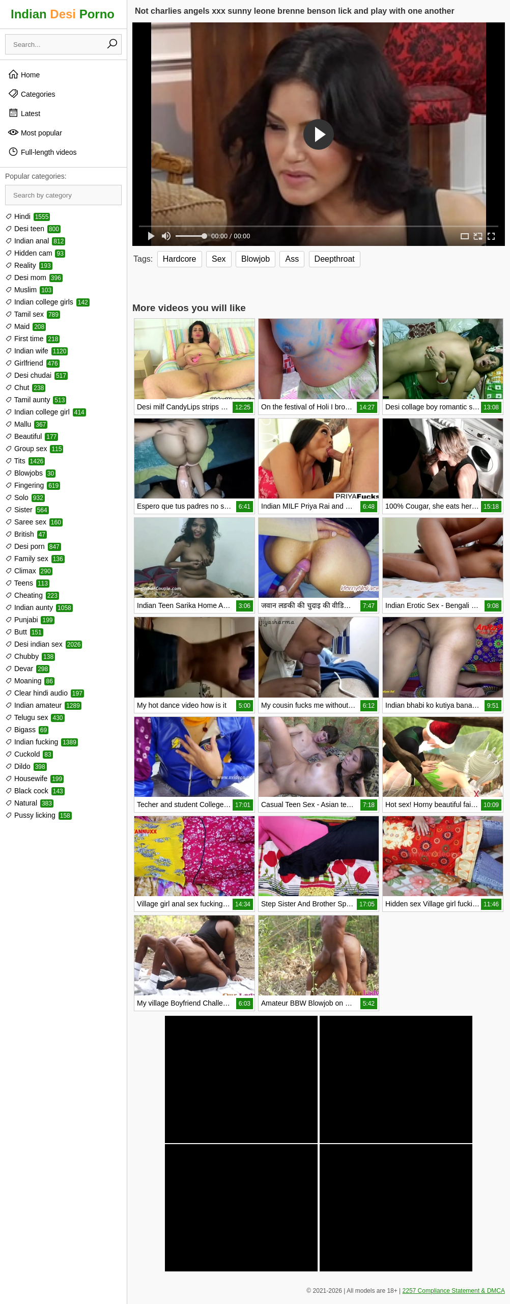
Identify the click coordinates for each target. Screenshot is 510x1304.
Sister (27, 510)
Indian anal (35, 241)
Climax (28, 571)
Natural (29, 803)
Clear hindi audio (44, 693)
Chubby (30, 656)
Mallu (26, 424)
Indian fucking (41, 742)
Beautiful (31, 436)
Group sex (34, 449)
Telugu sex (35, 717)
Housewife (34, 778)
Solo (25, 497)
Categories (31, 93)
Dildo (26, 766)
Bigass (26, 730)
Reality (28, 265)
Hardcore (179, 259)
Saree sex (34, 522)
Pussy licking (38, 815)
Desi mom (34, 277)
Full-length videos (42, 151)
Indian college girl (45, 412)
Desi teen (33, 229)
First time (32, 339)
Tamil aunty (35, 400)
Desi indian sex (43, 644)
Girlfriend (32, 363)
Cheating (32, 595)
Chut (25, 387)
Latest (24, 113)
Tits (25, 461)
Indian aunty (39, 607)
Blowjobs (30, 473)
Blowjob (255, 259)
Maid (25, 326)
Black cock (35, 791)
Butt (24, 632)
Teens (27, 583)
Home (24, 74)
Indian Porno (63, 14)
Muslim (29, 290)
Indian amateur (43, 705)
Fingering (32, 485)
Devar (27, 668)
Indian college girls (47, 302)
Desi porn (33, 546)
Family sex (35, 558)
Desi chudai (36, 375)
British (26, 534)
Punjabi (29, 620)
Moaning (29, 681)
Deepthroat (335, 259)
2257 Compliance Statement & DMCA (454, 1290)
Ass (292, 259)
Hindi (27, 216)
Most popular (35, 132)
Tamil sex (32, 314)
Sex (219, 259)
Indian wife (36, 351)
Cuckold (29, 754)
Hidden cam (35, 253)
